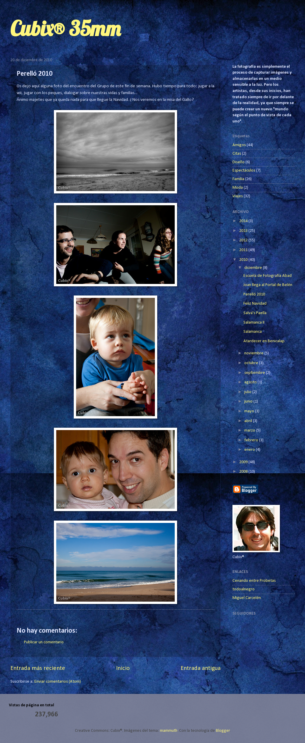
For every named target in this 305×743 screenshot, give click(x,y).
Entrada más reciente (37, 668)
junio (248, 401)
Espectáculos (243, 170)
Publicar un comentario (44, 642)
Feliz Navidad (255, 303)
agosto (251, 382)
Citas (236, 153)
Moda (237, 187)
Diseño (238, 162)
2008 (243, 471)
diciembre (253, 268)
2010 (243, 260)
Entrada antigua (201, 668)
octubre (251, 363)
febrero (251, 440)
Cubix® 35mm (65, 28)
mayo (249, 411)
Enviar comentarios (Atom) (57, 681)
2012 (243, 240)
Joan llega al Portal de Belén (267, 285)
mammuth (168, 731)
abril (248, 421)
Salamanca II (253, 322)
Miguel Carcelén (246, 598)
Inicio (123, 668)
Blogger (223, 731)
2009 (243, 462)
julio (248, 392)
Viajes (237, 196)
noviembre (254, 353)
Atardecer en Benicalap (264, 341)
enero (250, 450)
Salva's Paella (255, 313)
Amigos (239, 145)
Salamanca (252, 331)
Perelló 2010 (254, 294)
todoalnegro (243, 589)
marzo (250, 430)
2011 (243, 250)
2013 (243, 231)
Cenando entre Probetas (254, 581)
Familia (238, 179)
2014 (243, 221)
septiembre (255, 373)
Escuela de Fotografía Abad (267, 276)
